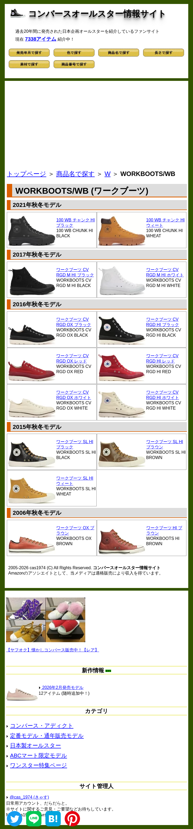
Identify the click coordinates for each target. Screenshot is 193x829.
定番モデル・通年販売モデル (47, 736)
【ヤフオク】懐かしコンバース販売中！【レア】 (52, 650)
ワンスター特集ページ (38, 765)
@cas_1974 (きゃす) (29, 797)
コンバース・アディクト (41, 726)
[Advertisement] (97, 127)
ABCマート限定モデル (38, 755)
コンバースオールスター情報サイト (97, 13)
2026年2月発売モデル (61, 687)
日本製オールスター (35, 745)
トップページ (26, 173)
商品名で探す (75, 173)
